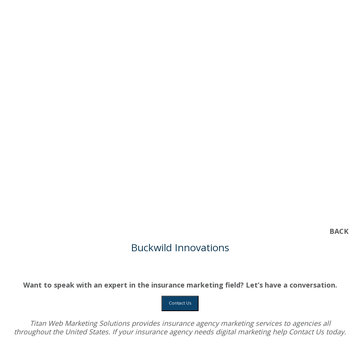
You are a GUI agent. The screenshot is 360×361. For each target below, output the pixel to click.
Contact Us (180, 303)
